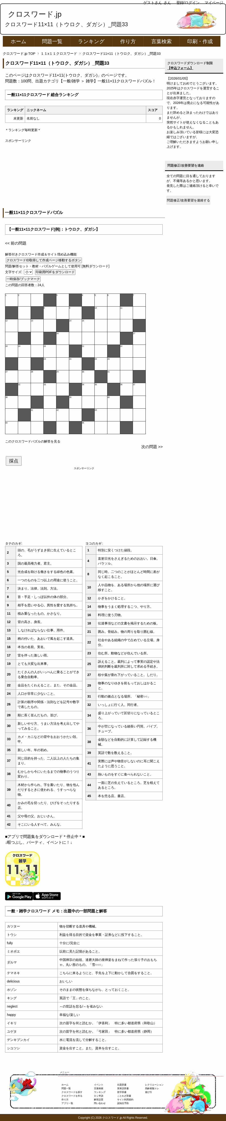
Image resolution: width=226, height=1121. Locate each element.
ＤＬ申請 (98, 1096)
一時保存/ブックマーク (23, 279)
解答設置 (98, 1099)
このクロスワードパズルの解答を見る (32, 441)
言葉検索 (161, 41)
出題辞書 (121, 1084)
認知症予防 (123, 1103)
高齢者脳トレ (152, 1088)
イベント (98, 1084)
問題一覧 (52, 41)
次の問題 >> (152, 447)
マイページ (214, 3)
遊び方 (148, 1092)
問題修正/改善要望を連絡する (188, 200)
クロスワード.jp (34, 14)
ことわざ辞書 (124, 1096)
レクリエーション (154, 1084)
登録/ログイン (188, 3)
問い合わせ (100, 1103)
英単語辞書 (123, 1088)
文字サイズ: (14, 272)
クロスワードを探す (71, 1092)
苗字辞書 (121, 1092)
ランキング (91, 41)
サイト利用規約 (125, 1099)
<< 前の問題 (15, 243)
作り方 (128, 41)
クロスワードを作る (71, 1096)
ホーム (18, 41)
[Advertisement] (84, 175)
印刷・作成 (200, 41)
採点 (13, 460)
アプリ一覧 (67, 1103)
